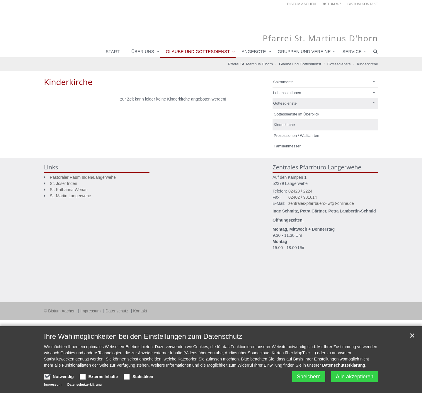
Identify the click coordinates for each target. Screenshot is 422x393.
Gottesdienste (339, 64)
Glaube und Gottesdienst (198, 51)
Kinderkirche (367, 64)
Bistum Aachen (301, 4)
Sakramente (283, 82)
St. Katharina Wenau (69, 189)
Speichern (309, 377)
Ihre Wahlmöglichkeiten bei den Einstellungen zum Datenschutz (143, 336)
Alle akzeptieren (354, 377)
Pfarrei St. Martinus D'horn (250, 64)
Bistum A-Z (331, 4)
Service (352, 51)
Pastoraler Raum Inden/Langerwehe (83, 177)
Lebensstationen (287, 93)
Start (113, 51)
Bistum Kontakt (363, 4)
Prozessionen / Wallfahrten (296, 135)
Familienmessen (288, 146)
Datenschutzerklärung (343, 365)
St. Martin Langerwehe (70, 195)
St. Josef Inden (63, 183)
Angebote (253, 51)
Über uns (142, 51)
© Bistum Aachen (60, 311)
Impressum (91, 311)
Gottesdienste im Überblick (296, 114)
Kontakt (140, 311)
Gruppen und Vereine (304, 51)
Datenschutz (118, 311)
